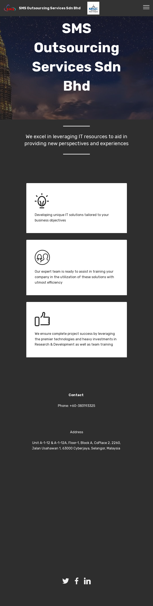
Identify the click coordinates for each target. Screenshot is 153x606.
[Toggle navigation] (146, 7)
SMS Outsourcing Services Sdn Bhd (50, 8)
